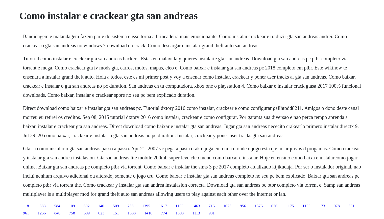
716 (212, 206)
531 (351, 206)
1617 (163, 206)
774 (164, 213)
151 (116, 213)
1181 (27, 206)
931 (212, 213)
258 (130, 206)
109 (72, 206)
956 (243, 206)
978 (337, 206)
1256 (42, 213)
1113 (196, 213)
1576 (259, 206)
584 (57, 206)
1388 (132, 213)
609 (87, 213)
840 (57, 213)
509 (116, 206)
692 (86, 206)
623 (101, 213)
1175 (290, 206)
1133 (179, 206)
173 (322, 206)
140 (101, 206)
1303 (180, 213)
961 (26, 213)
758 (72, 213)
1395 (146, 206)
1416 (148, 213)
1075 (227, 206)
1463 (196, 206)
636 (274, 206)
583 (42, 206)
